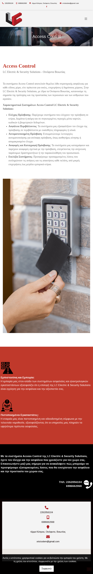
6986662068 (22, 3)
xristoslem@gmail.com (70, 3)
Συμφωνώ (47, 568)
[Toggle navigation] (86, 19)
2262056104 (9, 3)
